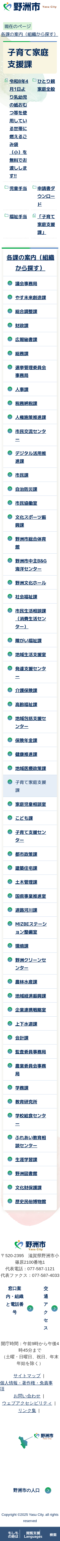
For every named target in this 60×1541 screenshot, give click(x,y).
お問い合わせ (27, 1395)
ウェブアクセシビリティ (27, 1403)
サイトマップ (27, 1375)
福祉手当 (18, 216)
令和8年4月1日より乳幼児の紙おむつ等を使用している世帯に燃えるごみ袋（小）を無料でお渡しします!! (18, 128)
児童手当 (18, 188)
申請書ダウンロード (46, 196)
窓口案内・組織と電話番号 (15, 1300)
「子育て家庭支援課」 (46, 224)
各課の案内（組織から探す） (29, 34)
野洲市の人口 (26, 1490)
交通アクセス (46, 1308)
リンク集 (27, 1410)
